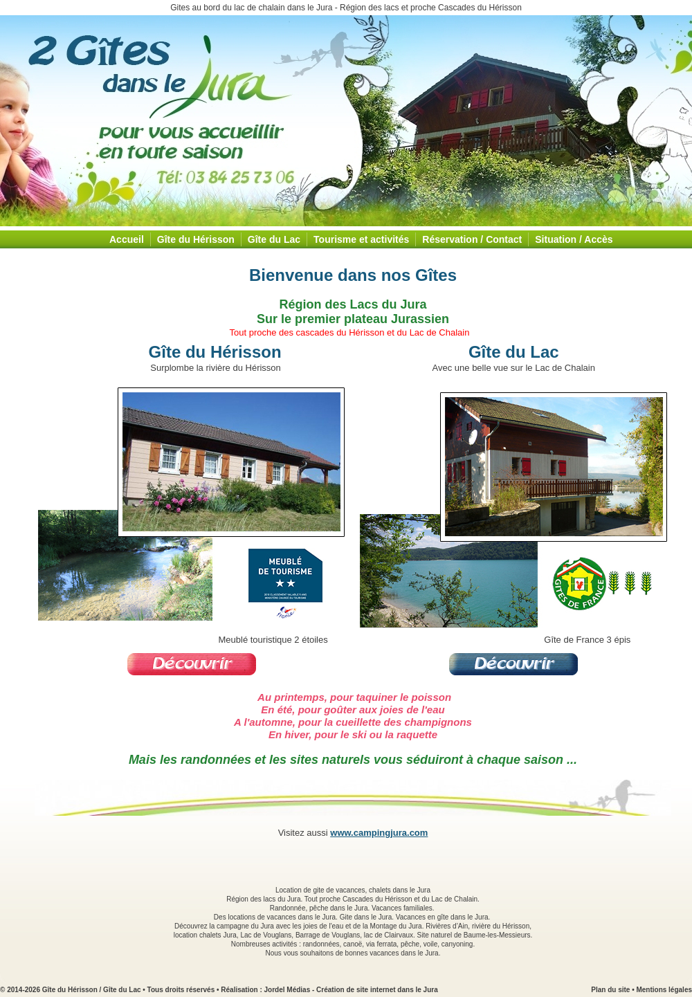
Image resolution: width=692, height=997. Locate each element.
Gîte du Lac (274, 239)
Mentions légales (664, 990)
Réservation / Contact (472, 239)
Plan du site (610, 990)
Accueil (126, 239)
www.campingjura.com (379, 832)
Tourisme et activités (361, 239)
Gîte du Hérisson (196, 239)
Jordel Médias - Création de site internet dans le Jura (351, 990)
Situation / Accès (573, 239)
